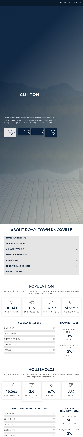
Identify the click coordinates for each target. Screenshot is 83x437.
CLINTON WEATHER (29, 106)
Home (60, 3)
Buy (65, 3)
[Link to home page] (2, 3)
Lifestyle (77, 3)
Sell (70, 3)
